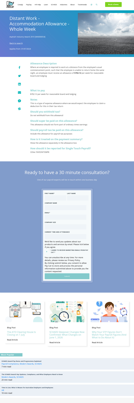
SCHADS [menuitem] (54, 5)
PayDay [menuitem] (29, 5)
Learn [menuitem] (46, 5)
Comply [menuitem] (20, 5)
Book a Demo (113, 4)
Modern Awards (27, 364)
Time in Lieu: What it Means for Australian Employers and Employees (27, 388)
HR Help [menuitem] (38, 5)
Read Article (12, 340)
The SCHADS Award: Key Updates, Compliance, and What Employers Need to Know (32, 374)
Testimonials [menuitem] (82, 5)
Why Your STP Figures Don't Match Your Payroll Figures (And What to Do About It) (109, 334)
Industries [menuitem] (63, 5)
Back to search (16, 43)
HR (3, 390)
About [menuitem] (72, 5)
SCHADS (38, 364)
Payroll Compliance (10, 364)
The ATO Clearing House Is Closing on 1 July (21, 333)
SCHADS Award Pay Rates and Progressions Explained (21, 361)
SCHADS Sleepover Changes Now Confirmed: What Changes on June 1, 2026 (66, 334)
